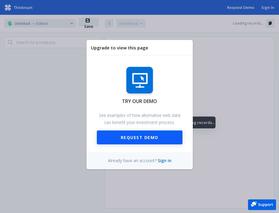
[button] (262, 204)
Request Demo (140, 137)
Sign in (165, 160)
